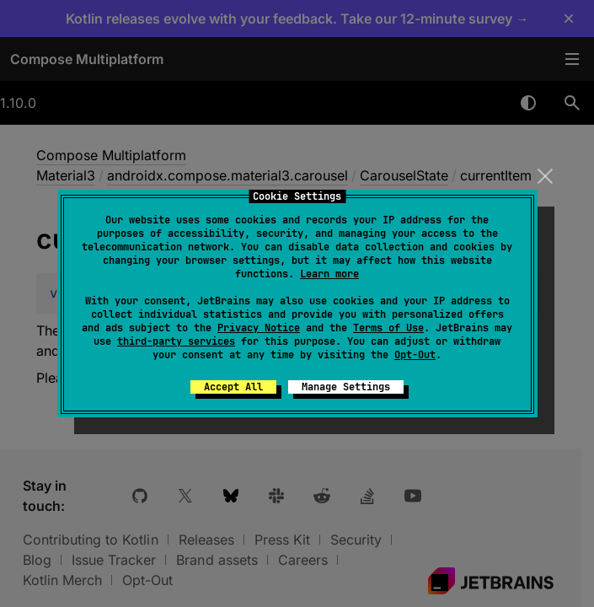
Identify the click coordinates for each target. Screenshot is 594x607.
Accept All (233, 387)
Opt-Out (415, 355)
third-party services (176, 341)
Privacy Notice (258, 328)
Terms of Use (388, 328)
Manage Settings (346, 387)
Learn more (329, 274)
